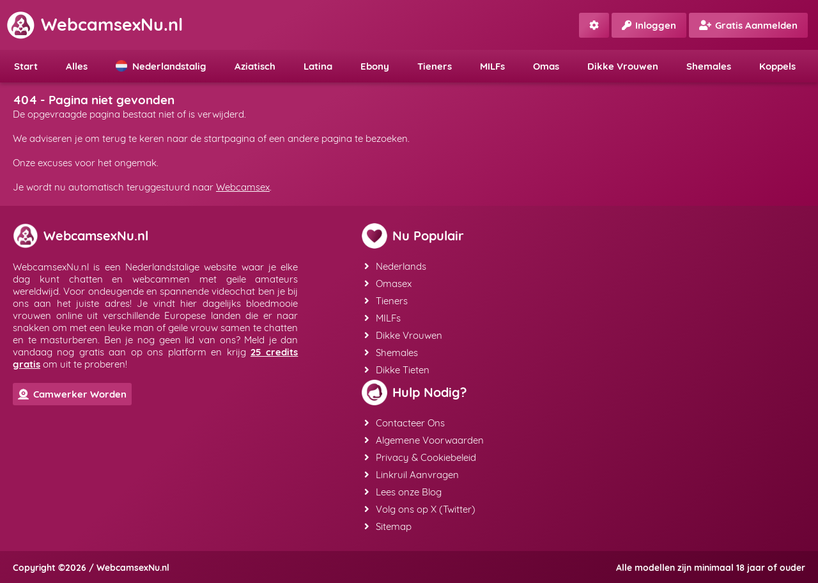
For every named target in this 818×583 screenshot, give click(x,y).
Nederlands (395, 266)
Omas (546, 66)
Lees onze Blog (403, 492)
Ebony (374, 66)
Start (26, 66)
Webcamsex (243, 187)
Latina (318, 66)
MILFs (492, 66)
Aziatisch (255, 66)
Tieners (434, 66)
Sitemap (388, 526)
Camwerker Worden (72, 394)
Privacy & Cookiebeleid (420, 457)
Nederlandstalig (161, 66)
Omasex (388, 283)
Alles (77, 66)
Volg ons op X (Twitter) (419, 509)
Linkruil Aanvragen (411, 475)
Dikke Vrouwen (622, 66)
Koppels (777, 66)
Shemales (708, 66)
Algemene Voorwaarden (424, 440)
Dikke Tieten (396, 370)
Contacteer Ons (404, 423)
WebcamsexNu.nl (94, 24)
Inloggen (649, 25)
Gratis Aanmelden (748, 25)
